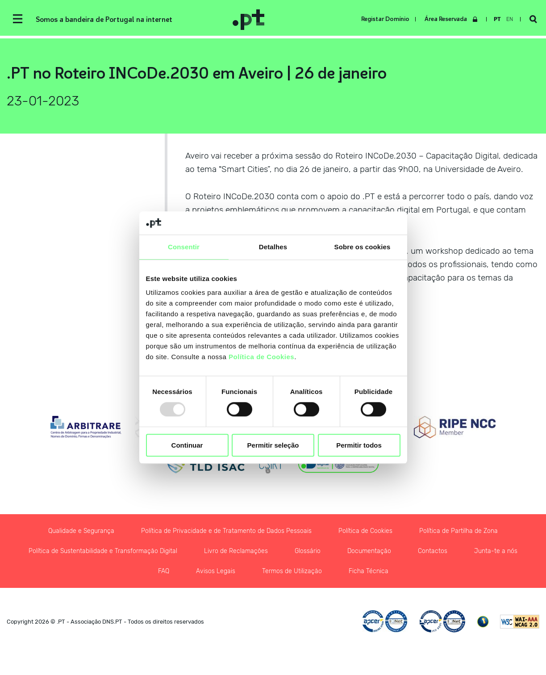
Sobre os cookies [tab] (362, 247)
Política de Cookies (261, 357)
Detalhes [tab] (273, 247)
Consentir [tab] (184, 247)
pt (497, 19)
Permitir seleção (273, 445)
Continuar (187, 445)
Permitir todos (359, 445)
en (509, 19)
